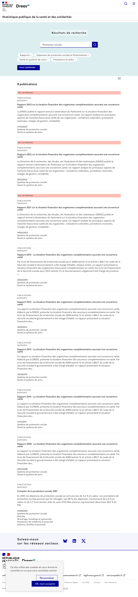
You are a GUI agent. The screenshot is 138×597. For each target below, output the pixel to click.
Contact (97, 582)
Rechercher (126, 3)
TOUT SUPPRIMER (27, 67)
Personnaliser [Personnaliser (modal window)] (47, 578)
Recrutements (110, 582)
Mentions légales (71, 582)
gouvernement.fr (69, 575)
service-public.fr (114, 575)
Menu (134, 3)
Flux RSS (86, 582)
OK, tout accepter (45, 583)
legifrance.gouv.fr (92, 575)
